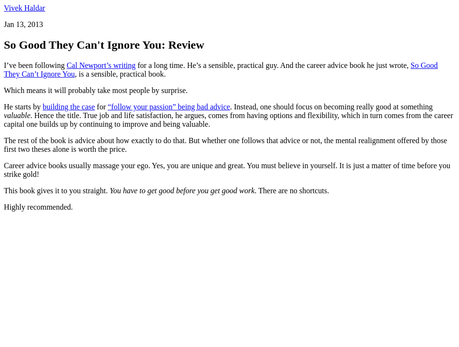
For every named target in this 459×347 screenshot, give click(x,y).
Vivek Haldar (24, 8)
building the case (68, 107)
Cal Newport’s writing (101, 65)
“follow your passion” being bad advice (169, 107)
